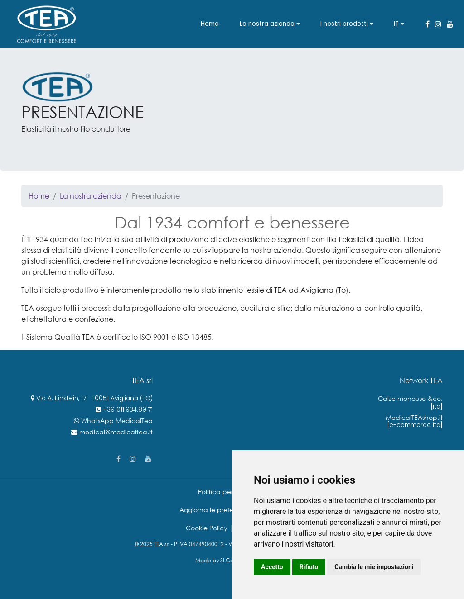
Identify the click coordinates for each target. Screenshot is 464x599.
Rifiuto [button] (309, 566)
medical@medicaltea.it (116, 432)
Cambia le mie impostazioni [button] (373, 566)
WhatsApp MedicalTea (117, 420)
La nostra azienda (267, 24)
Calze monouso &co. (410, 398)
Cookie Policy (206, 528)
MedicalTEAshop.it (414, 417)
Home (210, 24)
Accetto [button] (272, 566)
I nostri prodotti (344, 24)
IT (396, 24)
